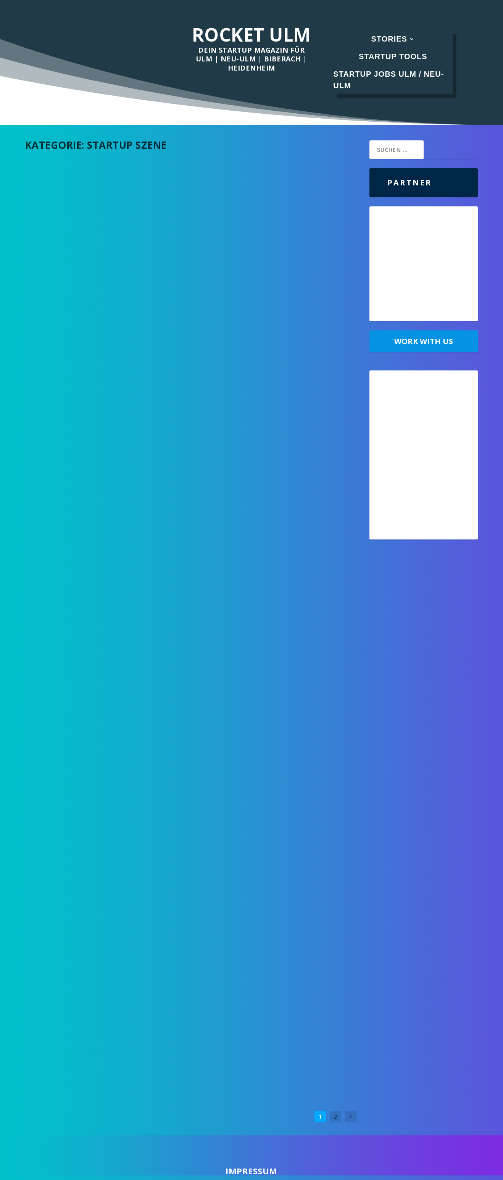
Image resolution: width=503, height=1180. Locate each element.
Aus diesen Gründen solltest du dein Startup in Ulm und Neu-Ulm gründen (100, 508)
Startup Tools (393, 56)
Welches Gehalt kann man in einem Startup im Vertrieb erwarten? (267, 694)
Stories (389, 39)
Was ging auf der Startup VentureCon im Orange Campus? (106, 723)
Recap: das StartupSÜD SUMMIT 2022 (267, 546)
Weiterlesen (55, 266)
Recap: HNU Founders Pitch (252, 842)
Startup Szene (122, 236)
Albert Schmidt (58, 236)
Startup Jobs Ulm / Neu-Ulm (388, 80)
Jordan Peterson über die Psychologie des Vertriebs (272, 229)
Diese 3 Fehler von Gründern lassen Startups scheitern (95, 875)
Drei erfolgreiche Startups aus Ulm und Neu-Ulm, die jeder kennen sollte (104, 1027)
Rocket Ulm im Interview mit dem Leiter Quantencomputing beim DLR (274, 990)
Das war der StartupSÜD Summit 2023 (98, 225)
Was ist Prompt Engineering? (84, 360)
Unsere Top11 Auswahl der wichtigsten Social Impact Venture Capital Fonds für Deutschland (278, 394)
